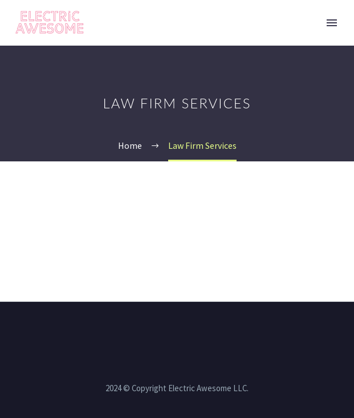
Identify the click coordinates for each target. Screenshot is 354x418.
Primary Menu (332, 22)
